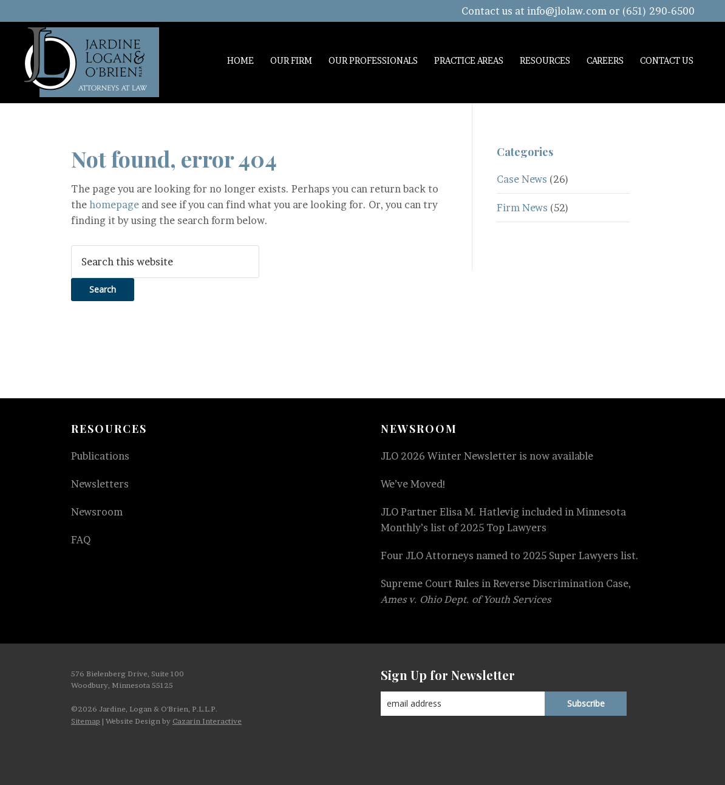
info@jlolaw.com (567, 11)
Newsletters (100, 484)
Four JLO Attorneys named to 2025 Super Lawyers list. (510, 555)
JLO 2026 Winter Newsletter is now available (487, 456)
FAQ (80, 540)
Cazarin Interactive (207, 721)
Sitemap (85, 721)
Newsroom (97, 512)
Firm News (522, 208)
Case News (522, 179)
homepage (114, 205)
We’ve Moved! (413, 484)
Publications (100, 456)
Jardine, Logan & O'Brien (91, 62)
